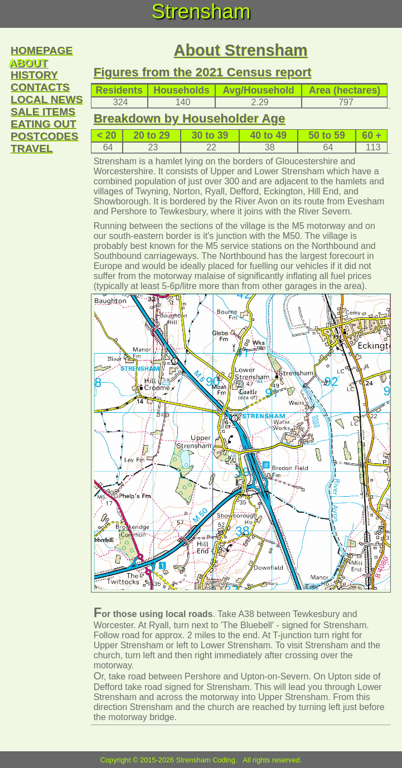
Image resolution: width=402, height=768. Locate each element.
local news (47, 99)
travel (32, 148)
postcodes (44, 136)
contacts (40, 87)
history (34, 75)
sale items (43, 112)
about (27, 63)
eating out (43, 124)
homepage (41, 50)
